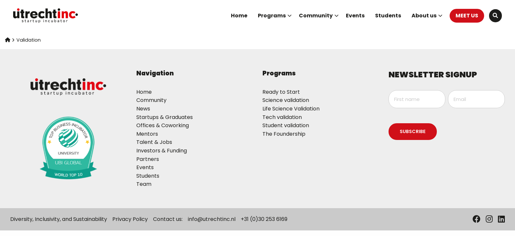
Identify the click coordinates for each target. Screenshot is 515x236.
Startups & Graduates (164, 117)
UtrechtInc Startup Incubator (46, 16)
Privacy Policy (130, 219)
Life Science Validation (291, 108)
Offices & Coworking (162, 125)
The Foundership (283, 134)
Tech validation (282, 117)
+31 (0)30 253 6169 (264, 219)
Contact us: (168, 219)
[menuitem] (239, 16)
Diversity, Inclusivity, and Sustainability (58, 219)
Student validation (285, 125)
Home (239, 15)
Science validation (285, 100)
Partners (147, 159)
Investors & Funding (161, 150)
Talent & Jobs (154, 142)
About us (427, 15)
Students (388, 15)
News (143, 108)
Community (319, 15)
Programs (275, 15)
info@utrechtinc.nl (211, 219)
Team (143, 184)
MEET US (467, 15)
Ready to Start (281, 92)
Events (355, 15)
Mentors (147, 134)
